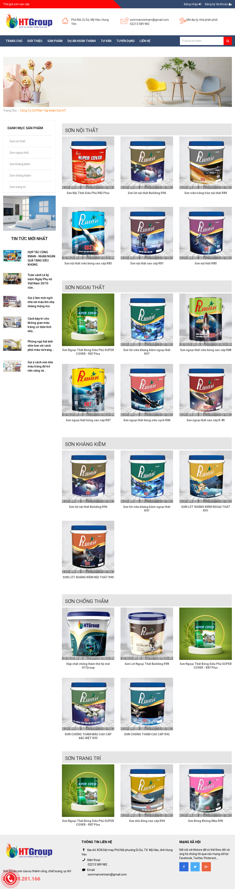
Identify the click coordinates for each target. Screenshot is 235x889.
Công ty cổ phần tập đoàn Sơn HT (43, 110)
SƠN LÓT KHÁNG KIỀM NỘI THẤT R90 (88, 577)
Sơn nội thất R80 (206, 263)
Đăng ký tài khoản (218, 4)
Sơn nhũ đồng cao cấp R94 (147, 821)
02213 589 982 (139, 24)
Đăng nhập (193, 4)
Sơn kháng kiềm (20, 164)
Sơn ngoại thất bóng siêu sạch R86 (146, 420)
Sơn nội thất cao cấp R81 (147, 263)
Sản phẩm (55, 41)
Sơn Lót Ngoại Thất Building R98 (147, 664)
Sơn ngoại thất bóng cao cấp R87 (88, 420)
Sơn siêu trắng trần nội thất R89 (205, 193)
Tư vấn (106, 41)
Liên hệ (145, 41)
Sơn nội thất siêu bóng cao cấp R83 (88, 263)
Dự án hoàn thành (82, 41)
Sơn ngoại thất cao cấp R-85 (206, 420)
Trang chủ (14, 41)
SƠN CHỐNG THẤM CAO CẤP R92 (147, 734)
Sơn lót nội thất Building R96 (147, 193)
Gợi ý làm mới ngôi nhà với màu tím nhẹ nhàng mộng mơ (41, 302)
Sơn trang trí (18, 187)
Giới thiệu (34, 41)
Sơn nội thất (17, 141)
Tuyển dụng (125, 41)
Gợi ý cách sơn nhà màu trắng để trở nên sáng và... (40, 366)
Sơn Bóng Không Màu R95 (205, 821)
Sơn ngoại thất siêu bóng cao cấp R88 (205, 350)
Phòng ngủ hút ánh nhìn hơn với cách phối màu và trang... (41, 345)
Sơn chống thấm (20, 175)
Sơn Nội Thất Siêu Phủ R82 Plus (88, 193)
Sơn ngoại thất (19, 152)
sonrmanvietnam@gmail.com (149, 19)
